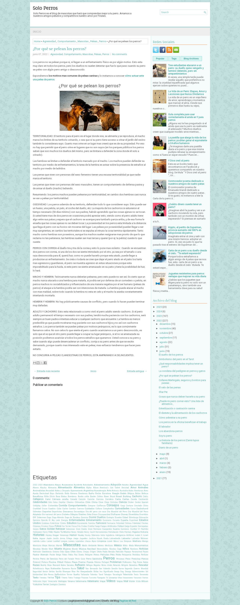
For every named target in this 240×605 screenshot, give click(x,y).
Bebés (123, 493)
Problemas (116, 562)
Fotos (58, 526)
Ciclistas (114, 502)
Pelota (118, 554)
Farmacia (111, 523)
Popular (160, 58)
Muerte (58, 548)
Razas (36, 565)
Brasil (119, 496)
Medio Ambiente (89, 545)
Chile (87, 502)
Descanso (68, 511)
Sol (147, 571)
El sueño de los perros (171, 354)
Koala (106, 538)
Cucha (65, 508)
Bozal (112, 496)
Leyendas (80, 541)
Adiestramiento (102, 484)
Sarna (121, 568)
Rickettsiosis (38, 568)
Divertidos (143, 514)
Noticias (143, 548)
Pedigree (88, 554)
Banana (73, 493)
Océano (55, 551)
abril (162, 458)
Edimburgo (133, 517)
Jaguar (42, 538)
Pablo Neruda (109, 551)
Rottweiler (56, 568)
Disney (124, 514)
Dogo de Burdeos (72, 517)
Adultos (125, 485)
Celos (55, 502)
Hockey (49, 535)
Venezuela (52, 581)
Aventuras (138, 490)
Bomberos (72, 496)
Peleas (93, 41)
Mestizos (109, 545)
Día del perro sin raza (96, 511)
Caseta (134, 499)
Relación (116, 565)
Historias (38, 535)
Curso (133, 508)
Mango (145, 541)
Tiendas (43, 578)
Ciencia (123, 502)
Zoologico (54, 584)
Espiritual (133, 520)
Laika (43, 541)
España (124, 520)
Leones (71, 541)
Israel (145, 535)
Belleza (145, 493)
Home (37, 41)
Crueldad (37, 508)
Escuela (116, 520)
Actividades (88, 485)
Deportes (46, 511)
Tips (57, 577)
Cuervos (80, 508)
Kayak (99, 538)
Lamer (49, 541)
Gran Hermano (94, 529)
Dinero (95, 514)
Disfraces (115, 514)
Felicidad (120, 523)
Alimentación (65, 487)
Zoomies (62, 584)
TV (107, 578)
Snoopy (128, 571)
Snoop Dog (119, 571)
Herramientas (101, 532)
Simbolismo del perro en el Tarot (176, 359)
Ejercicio (36, 520)
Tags (174, 58)
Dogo (49, 517)
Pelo (112, 554)
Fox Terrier (66, 526)
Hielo (121, 532)
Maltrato (137, 541)
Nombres (134, 549)
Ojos (67, 551)
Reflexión (80, 565)
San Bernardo (92, 568)
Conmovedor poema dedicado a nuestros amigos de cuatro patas (186, 182)
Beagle (115, 493)
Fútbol (121, 526)
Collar (44, 505)
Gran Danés (81, 529)
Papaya (127, 551)
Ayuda (35, 493)
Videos (111, 581)
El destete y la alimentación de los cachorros (183, 413)
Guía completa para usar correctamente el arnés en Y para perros (185, 117)
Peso (127, 558)
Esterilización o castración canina (177, 408)
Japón (49, 538)
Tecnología (117, 574)
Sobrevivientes (138, 571)
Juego (75, 538)
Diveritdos (134, 514)
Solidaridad (38, 574)
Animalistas (39, 490)
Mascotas (83, 41)
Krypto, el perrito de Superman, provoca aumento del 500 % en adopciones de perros (185, 230)
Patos (70, 554)
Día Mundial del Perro (117, 511)
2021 (159, 478)
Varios (145, 578)
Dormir (92, 517)
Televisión (128, 574)
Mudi (51, 549)
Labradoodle (115, 538)
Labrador (126, 538)
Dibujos (74, 514)
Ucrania (113, 577)
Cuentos (72, 508)
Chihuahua (79, 502)
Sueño (76, 574)
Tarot (100, 574)
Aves (146, 490)
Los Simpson (125, 541)
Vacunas (138, 578)
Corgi (122, 505)
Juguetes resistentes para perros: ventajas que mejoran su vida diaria (187, 275)
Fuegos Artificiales (108, 526)
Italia (35, 538)
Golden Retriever (56, 528)
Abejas (58, 485)
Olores (79, 551)
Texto (36, 577)
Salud (80, 568)
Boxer (106, 496)
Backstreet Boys (47, 493)
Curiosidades (122, 508)
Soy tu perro (165, 435)
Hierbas (127, 532)
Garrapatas (143, 526)
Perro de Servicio (49, 558)
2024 (159, 311)
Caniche (90, 499)
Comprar (91, 505)
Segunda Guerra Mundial (136, 568)
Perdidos (136, 554)
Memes (101, 545)
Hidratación (113, 532)
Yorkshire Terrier (41, 584)
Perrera (36, 559)
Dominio (84, 517)
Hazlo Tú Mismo (62, 532)
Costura (129, 505)
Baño (91, 493)
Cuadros (52, 508)
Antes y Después (62, 490)
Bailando (59, 493)
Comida (63, 505)
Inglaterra (110, 535)
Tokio (70, 578)
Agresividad (49, 41)
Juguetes (84, 538)
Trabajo (77, 578)
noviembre (165, 328)
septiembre (166, 337)
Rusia (73, 568)
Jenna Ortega (66, 538)
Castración (143, 499)
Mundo (75, 549)
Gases (36, 529)
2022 (35, 485)
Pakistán (120, 551)
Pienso (144, 558)
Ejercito (44, 520)
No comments (119, 54)
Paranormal (137, 551)
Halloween (37, 532)
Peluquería (126, 554)
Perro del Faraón (66, 559)
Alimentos (79, 487)
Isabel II (138, 535)
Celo (50, 502)
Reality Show (46, 565)
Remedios (133, 565)
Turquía (101, 577)
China (95, 502)
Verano (71, 581)
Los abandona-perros (170, 431)
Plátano (67, 562)
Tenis (136, 574)
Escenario (107, 520)
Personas (120, 559)
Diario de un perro (168, 447)
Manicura (37, 545)
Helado (80, 532)
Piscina (52, 562)
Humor (73, 535)
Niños (126, 548)
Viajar (103, 581)
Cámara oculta (60, 499)
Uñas (120, 578)
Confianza (101, 505)
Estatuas (46, 523)
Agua (145, 484)
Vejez (44, 581)
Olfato (73, 551)
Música (82, 548)
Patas (64, 554)
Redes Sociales (67, 565)
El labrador (164, 426)
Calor (48, 499)
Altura (95, 487)
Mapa (44, 545)
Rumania (66, 568)
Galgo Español (130, 526)
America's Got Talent (110, 487)
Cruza (44, 508)
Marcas (51, 545)
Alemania (52, 487)
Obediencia (47, 551)
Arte (109, 490)
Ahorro (36, 487)
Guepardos (107, 529)
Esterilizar (54, 523)
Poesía (90, 562)
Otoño (99, 551)
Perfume (144, 554)
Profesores (127, 562)
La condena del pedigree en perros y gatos (182, 371)
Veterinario (93, 581)
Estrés (63, 523)
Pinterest (36, 562)
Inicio (37, 31)
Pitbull (60, 562)
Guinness (125, 529)
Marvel (59, 545)
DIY (34, 517)
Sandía (115, 568)
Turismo (92, 578)
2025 (159, 306)
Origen (93, 551)
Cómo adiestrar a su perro (173, 417)
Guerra (116, 529)
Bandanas (83, 493)
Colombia (53, 505)
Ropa (47, 568)
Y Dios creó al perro (178, 160)
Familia (91, 523)
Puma (139, 562)
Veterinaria (81, 581)
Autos (131, 490)
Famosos (101, 523)
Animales (143, 487)
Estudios (71, 523)
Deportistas (57, 511)
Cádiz (145, 496)
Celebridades (40, 502)
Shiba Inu (98, 571)
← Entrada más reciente (47, 371)
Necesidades (102, 549)
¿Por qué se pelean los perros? (59, 49)
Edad (125, 517)
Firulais (44, 526)
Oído (62, 551)
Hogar (56, 535)
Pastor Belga (55, 554)
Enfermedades (77, 520)
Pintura (44, 562)
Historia (144, 532)
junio (162, 351)
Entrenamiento (94, 520)
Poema (82, 562)
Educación (143, 517)
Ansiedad (50, 490)
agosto (163, 342)
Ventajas (62, 581)
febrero (164, 467)
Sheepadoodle (86, 571)
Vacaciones (128, 578)
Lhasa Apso (90, 541)
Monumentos (141, 545)
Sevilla (59, 571)
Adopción (115, 484)
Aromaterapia (100, 490)
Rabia (145, 562)
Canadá (73, 499)
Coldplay (36, 505)
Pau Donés (79, 554)
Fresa (74, 526)
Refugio (89, 565)
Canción (82, 499)
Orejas (86, 551)
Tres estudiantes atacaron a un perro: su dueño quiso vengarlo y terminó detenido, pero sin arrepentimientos (186, 69)
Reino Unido (106, 565)
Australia (124, 490)
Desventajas (79, 511)
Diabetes (66, 514)
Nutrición (37, 551)
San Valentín (105, 568)
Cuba (59, 508)
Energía (64, 520)
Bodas (64, 496)
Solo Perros (45, 8)
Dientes (82, 514)
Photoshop (135, 559)
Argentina (88, 490)
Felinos (128, 523)
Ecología (110, 517)
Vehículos (37, 581)
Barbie (98, 493)
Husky (81, 535)
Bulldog (127, 496)
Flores (51, 526)
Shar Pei (75, 571)
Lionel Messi (113, 541)
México (118, 545)
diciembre (165, 324)
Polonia (97, 562)
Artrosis (115, 490)
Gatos (43, 528)
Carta (118, 499)
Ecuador (118, 517)
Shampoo (66, 571)
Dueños (101, 517)
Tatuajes (108, 574)
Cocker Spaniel (141, 502)
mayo (163, 454)
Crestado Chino (141, 505)
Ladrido (36, 541)
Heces (73, 532)
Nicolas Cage (115, 549)
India (102, 535)
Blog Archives (191, 58)
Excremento (82, 523)
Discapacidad (104, 514)
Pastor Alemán (40, 554)
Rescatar (143, 565)
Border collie (83, 496)
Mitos (125, 545)
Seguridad (37, 571)
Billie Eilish (49, 496)
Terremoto (144, 574)
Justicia (92, 538)
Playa (74, 562)
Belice (137, 493)
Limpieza (101, 541)
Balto (67, 493)
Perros (102, 41)
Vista (138, 581)
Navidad (91, 548)
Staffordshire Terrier (63, 574)
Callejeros (38, 499)
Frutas (84, 526)
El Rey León (54, 520)
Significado (108, 571)
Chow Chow (103, 502)
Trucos (84, 577)
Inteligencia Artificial (124, 535)
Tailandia (85, 574)
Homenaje (64, 535)
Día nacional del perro (52, 514)
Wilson (144, 581)
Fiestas (145, 523)
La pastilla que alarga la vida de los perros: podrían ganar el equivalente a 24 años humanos (187, 140)
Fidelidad (136, 523)
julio (162, 346)
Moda (131, 545)
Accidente (78, 485)
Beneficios (38, 496)
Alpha (89, 487)
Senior (45, 571)
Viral (125, 581)
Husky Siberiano (92, 535)
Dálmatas (37, 511)
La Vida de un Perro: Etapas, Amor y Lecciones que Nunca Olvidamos (187, 93)
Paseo (145, 551)
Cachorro (137, 496)
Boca (58, 496)
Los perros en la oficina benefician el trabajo (183, 422)
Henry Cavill (89, 532)
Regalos (97, 565)
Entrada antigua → (137, 371)
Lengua (64, 541)
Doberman (41, 517)
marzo (163, 463)
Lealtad (56, 541)
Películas (104, 554)
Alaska (43, 487)
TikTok (50, 577)
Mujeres (67, 548)
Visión (132, 581)
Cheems (70, 502)
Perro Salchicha (94, 558)
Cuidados (89, 508)
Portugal (105, 562)
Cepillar (62, 502)
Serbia (52, 571)
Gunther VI (135, 529)
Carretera (109, 499)
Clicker (131, 502)
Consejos (113, 505)
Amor (133, 487)
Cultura (98, 508)
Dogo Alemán (58, 517)
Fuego (97, 526)
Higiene (136, 532)
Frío (79, 526)
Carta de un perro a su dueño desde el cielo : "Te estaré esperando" (187, 252)
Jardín (56, 538)
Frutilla (91, 526)
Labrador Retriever (140, 538)
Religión (124, 565)
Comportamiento (67, 41)
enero (163, 472)
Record (56, 565)
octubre (164, 333)
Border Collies (96, 496)
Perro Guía (80, 559)
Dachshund (142, 508)
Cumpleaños (108, 508)
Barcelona (106, 493)
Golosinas (70, 529)
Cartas (125, 499)
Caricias (100, 499)
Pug (134, 562)
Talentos (94, 574)
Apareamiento (76, 490)
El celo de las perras (170, 387)
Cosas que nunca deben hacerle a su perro (182, 396)
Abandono (48, 484)
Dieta (89, 514)
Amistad (125, 487)
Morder (45, 549)
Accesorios (67, 484)
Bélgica (131, 493)
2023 (40, 485)
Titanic (64, 578)
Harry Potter (48, 532)
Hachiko (144, 529)
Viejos (120, 581)
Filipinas (37, 526)
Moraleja (36, 549)
